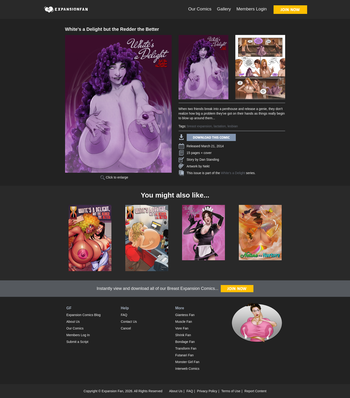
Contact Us (129, 321)
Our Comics (199, 8)
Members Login (251, 8)
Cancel (126, 328)
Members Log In (78, 335)
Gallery (224, 8)
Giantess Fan (185, 315)
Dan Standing (209, 159)
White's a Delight (233, 173)
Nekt (206, 166)
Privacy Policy (207, 391)
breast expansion (199, 126)
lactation (220, 126)
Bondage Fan (185, 342)
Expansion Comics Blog (83, 315)
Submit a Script (77, 342)
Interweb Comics (187, 368)
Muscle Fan (183, 321)
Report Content (255, 391)
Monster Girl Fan (187, 362)
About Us (73, 321)
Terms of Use (230, 391)
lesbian (232, 126)
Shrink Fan (183, 335)
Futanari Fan (184, 355)
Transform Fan (185, 348)
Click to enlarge (114, 177)
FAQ (124, 315)
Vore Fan (182, 328)
